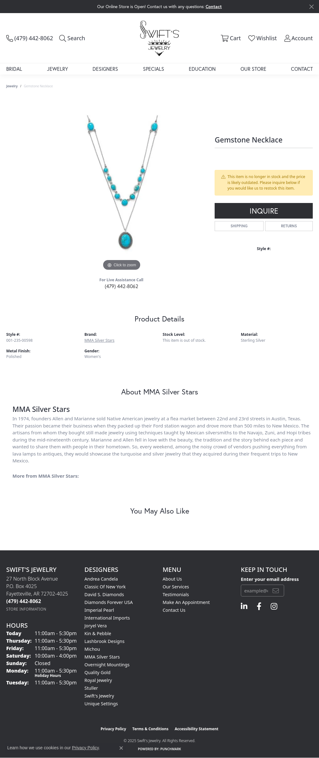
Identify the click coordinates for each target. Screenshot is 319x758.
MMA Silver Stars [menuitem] (102, 657)
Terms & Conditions (150, 728)
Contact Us (174, 610)
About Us (172, 579)
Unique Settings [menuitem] (101, 704)
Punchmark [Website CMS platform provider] (170, 749)
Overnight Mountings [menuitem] (107, 665)
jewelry (12, 86)
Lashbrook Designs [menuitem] (104, 641)
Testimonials (176, 594)
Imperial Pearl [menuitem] (99, 610)
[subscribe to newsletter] (276, 590)
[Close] (311, 7)
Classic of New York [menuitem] (105, 587)
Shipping (239, 226)
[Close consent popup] (121, 748)
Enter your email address (270, 579)
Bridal (14, 68)
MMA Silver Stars (99, 340)
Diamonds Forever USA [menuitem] (108, 602)
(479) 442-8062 (121, 286)
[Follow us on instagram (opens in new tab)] (274, 606)
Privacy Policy (113, 728)
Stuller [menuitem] (91, 688)
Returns (289, 226)
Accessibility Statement (196, 728)
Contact (302, 68)
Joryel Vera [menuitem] (95, 626)
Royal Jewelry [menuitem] (98, 680)
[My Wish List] (262, 38)
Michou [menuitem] (92, 649)
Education (202, 68)
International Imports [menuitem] (107, 618)
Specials (153, 68)
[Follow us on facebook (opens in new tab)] (259, 606)
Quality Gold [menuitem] (97, 672)
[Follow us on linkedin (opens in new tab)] (244, 606)
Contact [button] (214, 6)
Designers (105, 68)
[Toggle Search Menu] (72, 38)
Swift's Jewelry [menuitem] (99, 696)
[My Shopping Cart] (230, 38)
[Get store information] (26, 609)
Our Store (253, 68)
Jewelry (57, 68)
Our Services (176, 587)
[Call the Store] (23, 601)
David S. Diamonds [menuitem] (104, 594)
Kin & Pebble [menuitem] (97, 633)
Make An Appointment (186, 602)
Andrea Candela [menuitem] (101, 579)
